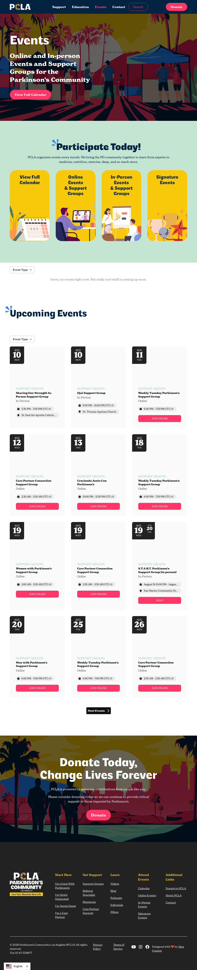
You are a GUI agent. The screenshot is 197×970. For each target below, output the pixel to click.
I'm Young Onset (65, 905)
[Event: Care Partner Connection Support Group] (37, 475)
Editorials (116, 905)
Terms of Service (118, 946)
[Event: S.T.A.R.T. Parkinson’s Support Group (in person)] (159, 566)
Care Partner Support (91, 911)
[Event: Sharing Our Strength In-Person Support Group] (37, 387)
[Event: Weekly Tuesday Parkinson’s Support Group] (159, 387)
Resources (89, 901)
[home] (23, 7)
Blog (113, 890)
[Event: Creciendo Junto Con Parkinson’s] (98, 475)
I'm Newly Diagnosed (62, 896)
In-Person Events (144, 904)
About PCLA (173, 895)
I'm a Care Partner (61, 915)
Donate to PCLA (176, 888)
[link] (159, 418)
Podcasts (116, 897)
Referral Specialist (89, 892)
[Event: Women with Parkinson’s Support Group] (37, 566)
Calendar (144, 888)
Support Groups (93, 883)
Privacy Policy (98, 946)
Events (100, 7)
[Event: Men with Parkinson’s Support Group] (37, 657)
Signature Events (144, 915)
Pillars (114, 912)
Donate (176, 7)
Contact (118, 7)
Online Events (147, 895)
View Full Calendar (30, 95)
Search (138, 7)
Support (59, 7)
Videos (114, 883)
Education (80, 7)
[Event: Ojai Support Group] (98, 387)
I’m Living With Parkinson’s (64, 885)
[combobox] (17, 966)
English (14, 966)
